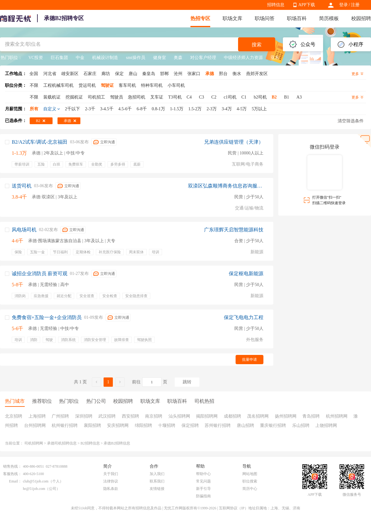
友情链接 (157, 488)
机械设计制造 (105, 57)
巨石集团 (59, 57)
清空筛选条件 (351, 121)
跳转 (187, 382)
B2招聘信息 (90, 443)
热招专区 (200, 18)
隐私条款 (110, 488)
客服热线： (12, 474)
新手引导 (203, 488)
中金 (80, 57)
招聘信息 (275, 4)
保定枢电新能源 (246, 273)
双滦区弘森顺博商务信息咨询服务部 (225, 185)
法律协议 (110, 481)
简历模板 (329, 18)
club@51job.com (36, 481)
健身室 (159, 57)
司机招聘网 (33, 443)
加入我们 (157, 474)
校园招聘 (361, 18)
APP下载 (306, 4)
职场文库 (232, 18)
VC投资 (35, 57)
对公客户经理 (203, 57)
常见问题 (203, 481)
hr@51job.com (34, 488)
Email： (15, 481)
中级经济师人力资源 (243, 57)
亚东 (275, 57)
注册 (355, 4)
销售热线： (12, 466)
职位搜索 (249, 481)
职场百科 (297, 18)
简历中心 (249, 488)
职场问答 (265, 18)
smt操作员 (135, 57)
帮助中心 (203, 474)
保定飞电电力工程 (243, 317)
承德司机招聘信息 (62, 443)
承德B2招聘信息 (117, 443)
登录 (343, 4)
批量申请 (249, 359)
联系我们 (157, 481)
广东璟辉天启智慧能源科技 (233, 229)
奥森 (178, 57)
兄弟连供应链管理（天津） (233, 142)
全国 (33, 73)
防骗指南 (203, 496)
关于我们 (110, 474)
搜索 (257, 44)
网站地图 (249, 474)
